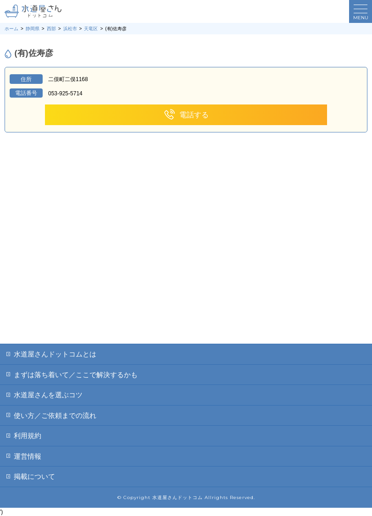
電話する (186, 115)
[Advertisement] (186, 275)
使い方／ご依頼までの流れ (55, 415)
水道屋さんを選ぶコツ (48, 395)
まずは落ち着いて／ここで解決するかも (76, 375)
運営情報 (27, 456)
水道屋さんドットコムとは (55, 354)
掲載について (34, 476)
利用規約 (27, 435)
